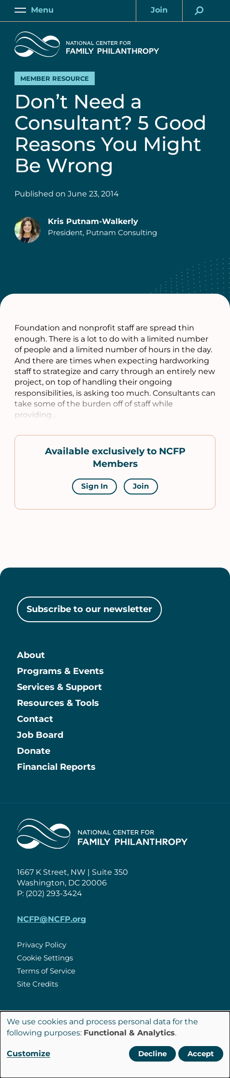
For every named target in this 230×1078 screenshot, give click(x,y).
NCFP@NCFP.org (51, 919)
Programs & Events (60, 671)
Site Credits (37, 983)
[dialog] (115, 1044)
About (31, 655)
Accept (200, 1053)
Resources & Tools (58, 703)
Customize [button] (28, 1053)
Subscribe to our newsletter (89, 609)
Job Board (40, 735)
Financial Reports (56, 767)
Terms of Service (46, 970)
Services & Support (59, 687)
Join (141, 486)
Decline (152, 1053)
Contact (35, 719)
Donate (33, 751)
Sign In (94, 486)
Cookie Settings (45, 957)
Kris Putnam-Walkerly (93, 221)
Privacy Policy (41, 944)
